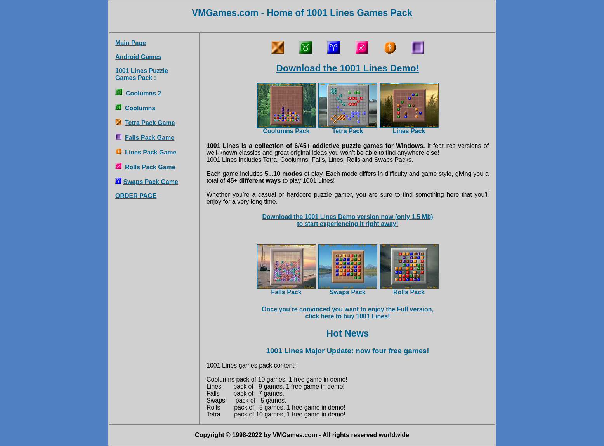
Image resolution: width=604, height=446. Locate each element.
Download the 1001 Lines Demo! (347, 68)
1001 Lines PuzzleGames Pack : (141, 74)
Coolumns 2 (143, 93)
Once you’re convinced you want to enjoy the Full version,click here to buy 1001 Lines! (348, 312)
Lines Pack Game (151, 152)
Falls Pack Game (149, 137)
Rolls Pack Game (150, 167)
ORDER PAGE (135, 196)
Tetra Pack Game (150, 123)
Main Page (130, 43)
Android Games (138, 57)
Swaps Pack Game (150, 182)
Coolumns (140, 108)
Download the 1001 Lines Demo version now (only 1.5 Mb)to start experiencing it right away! (347, 220)
